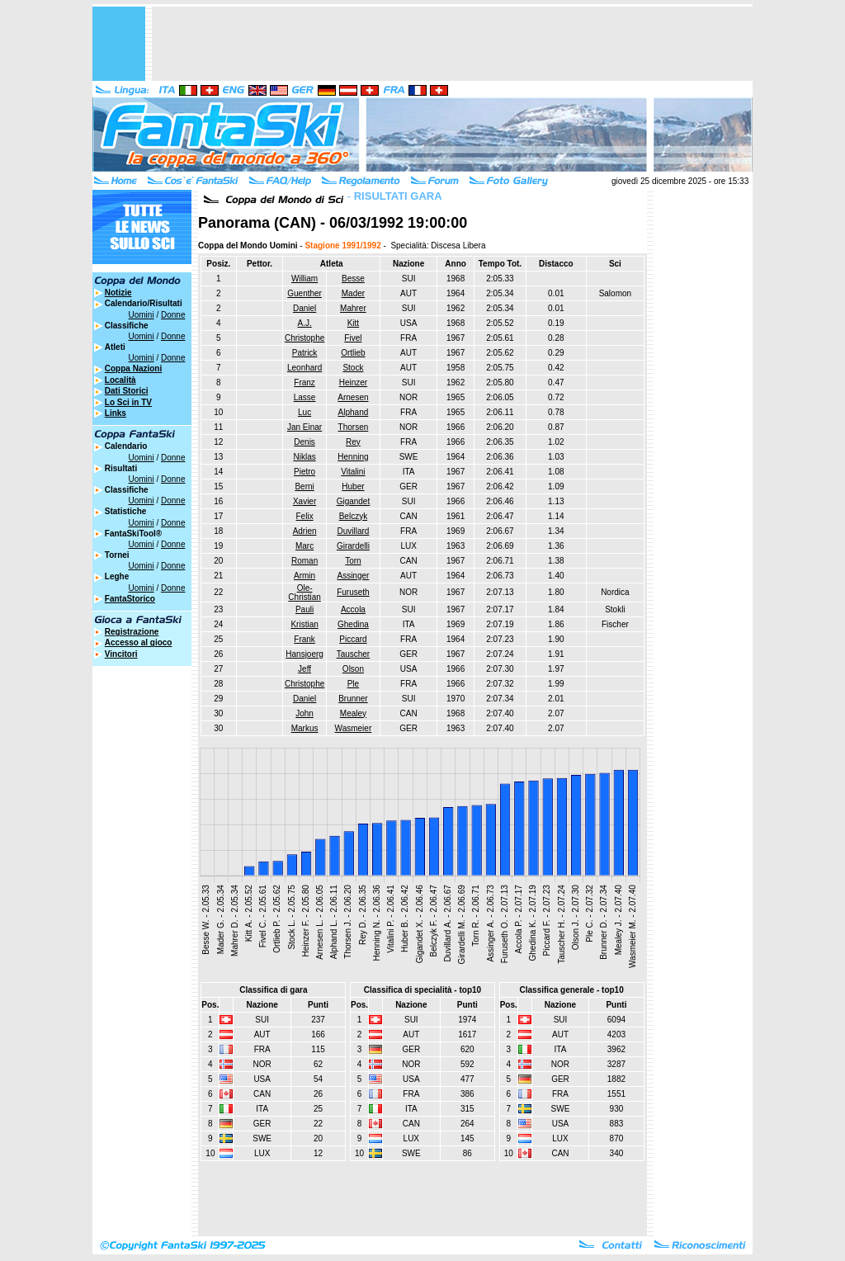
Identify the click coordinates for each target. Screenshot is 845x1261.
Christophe (304, 337)
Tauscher (354, 654)
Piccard (352, 639)
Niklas (304, 456)
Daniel (304, 308)
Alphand (353, 412)
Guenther (304, 293)
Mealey (353, 713)
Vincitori (121, 654)
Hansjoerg (304, 654)
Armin (304, 575)
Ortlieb (353, 352)
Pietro (304, 471)
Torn (353, 560)
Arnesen (353, 397)
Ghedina (353, 624)
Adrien (305, 531)
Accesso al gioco (138, 642)
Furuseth (353, 592)
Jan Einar (304, 427)
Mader (353, 293)
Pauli (304, 609)
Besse (353, 278)
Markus (305, 728)
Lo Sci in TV (128, 402)
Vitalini (353, 471)
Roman (304, 560)
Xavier (304, 501)
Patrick (305, 352)
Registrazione (132, 631)
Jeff (304, 668)
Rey (353, 441)
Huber (353, 486)
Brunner (353, 698)
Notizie (118, 292)
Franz (304, 382)
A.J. (304, 323)
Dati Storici (127, 390)
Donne (173, 314)
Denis (304, 441)
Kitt (353, 323)
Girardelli (353, 545)
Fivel (352, 337)
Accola (353, 609)
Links (115, 413)
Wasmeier (353, 728)
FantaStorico (130, 598)
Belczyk (353, 516)
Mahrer (353, 308)
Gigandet (354, 501)
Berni (304, 486)
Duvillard (353, 531)
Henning (353, 456)
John (304, 713)
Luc (304, 412)
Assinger (353, 575)
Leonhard (304, 367)
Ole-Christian (304, 592)
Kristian (304, 624)
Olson (353, 668)
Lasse (305, 397)
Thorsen (353, 427)
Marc (304, 545)
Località (120, 380)
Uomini (141, 314)
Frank (304, 639)
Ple (353, 683)
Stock (352, 367)
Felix (305, 516)
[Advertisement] (452, 44)
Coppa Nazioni (133, 368)
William (304, 278)
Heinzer (353, 382)
